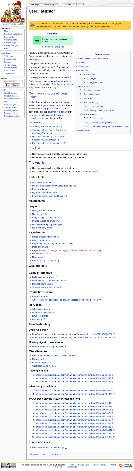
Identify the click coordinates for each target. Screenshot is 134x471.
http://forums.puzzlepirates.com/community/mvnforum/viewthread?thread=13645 (73, 420)
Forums (7, 62)
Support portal (10, 59)
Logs (6, 102)
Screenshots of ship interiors (45, 287)
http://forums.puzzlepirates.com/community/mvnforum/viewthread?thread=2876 (73, 406)
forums (64, 78)
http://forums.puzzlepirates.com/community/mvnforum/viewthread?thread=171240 (74, 434)
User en (45, 454)
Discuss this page (50, 5)
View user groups (11, 105)
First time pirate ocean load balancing (49, 196)
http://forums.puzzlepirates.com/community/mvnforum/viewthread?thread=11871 (73, 413)
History (81, 5)
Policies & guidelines (13, 34)
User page (34, 5)
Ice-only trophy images (43, 228)
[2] (68, 77)
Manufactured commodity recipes (47, 280)
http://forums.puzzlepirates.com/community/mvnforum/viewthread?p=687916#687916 (72, 337)
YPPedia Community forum (73, 27)
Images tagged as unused (44, 221)
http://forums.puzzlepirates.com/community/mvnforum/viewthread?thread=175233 (74, 437)
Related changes (11, 96)
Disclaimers (72, 467)
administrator (57, 23)
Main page (8, 31)
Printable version (11, 110)
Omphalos (55, 64)
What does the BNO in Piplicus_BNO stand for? (54, 356)
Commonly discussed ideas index (48, 95)
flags (65, 70)
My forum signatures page (44, 193)
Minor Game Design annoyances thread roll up (54, 186)
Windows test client (41, 309)
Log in (128, 1)
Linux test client (39, 316)
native (55, 39)
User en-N (56, 454)
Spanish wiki (9, 73)
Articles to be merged (42, 240)
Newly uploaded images (43, 211)
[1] (55, 66)
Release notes (39, 296)
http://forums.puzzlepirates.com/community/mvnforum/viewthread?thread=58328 (73, 427)
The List (34, 148)
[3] (63, 448)
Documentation (10, 68)
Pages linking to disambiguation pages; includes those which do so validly (66, 250)
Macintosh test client (41, 312)
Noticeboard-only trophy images (47, 224)
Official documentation (42, 182)
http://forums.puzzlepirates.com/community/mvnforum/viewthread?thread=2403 (73, 403)
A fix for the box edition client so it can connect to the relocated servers (65, 300)
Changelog (37, 319)
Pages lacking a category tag (45, 260)
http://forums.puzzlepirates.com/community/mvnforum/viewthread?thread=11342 (73, 378)
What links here (10, 93)
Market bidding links (41, 284)
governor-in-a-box (56, 112)
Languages (53, 34)
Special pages (10, 107)
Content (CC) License (79, 465)
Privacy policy (100, 465)
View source (69, 5)
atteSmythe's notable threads (46, 126)
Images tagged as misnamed (45, 217)
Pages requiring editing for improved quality (52, 243)
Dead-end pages (40, 247)
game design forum (52, 105)
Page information (11, 116)
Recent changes (11, 45)
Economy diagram (40, 189)
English (45, 41)
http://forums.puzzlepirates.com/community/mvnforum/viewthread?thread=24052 (73, 391)
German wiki (9, 71)
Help (6, 49)
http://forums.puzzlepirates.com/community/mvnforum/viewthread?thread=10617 (73, 410)
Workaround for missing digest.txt (48, 346)
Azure (31, 56)
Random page (10, 43)
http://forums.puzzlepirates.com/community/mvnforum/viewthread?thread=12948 (73, 416)
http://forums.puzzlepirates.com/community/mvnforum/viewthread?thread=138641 (74, 430)
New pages (37, 257)
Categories (35, 454)
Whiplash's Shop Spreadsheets (47, 448)
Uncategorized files (41, 214)
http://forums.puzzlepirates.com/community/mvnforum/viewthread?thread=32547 (73, 423)
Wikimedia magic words (43, 366)
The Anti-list (37, 162)
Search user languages (53, 47)
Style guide (9, 37)
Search (4, 78)
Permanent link (10, 113)
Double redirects (40, 254)
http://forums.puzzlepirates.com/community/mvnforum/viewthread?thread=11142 (73, 375)
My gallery (37, 359)
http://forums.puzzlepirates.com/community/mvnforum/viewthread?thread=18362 (73, 382)
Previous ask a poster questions (47, 143)
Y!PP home (9, 56)
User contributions (12, 99)
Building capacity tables (43, 277)
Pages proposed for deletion (45, 237)
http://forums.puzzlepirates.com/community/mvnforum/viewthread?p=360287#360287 (72, 334)
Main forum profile (40, 362)
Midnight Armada (46, 67)
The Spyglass (10, 65)
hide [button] (106, 54)
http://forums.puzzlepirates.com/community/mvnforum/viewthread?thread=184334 (74, 394)
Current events (10, 40)
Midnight (35, 59)
